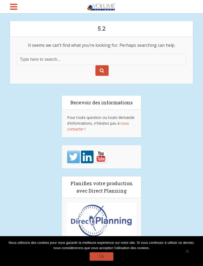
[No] (187, 251)
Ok (101, 256)
